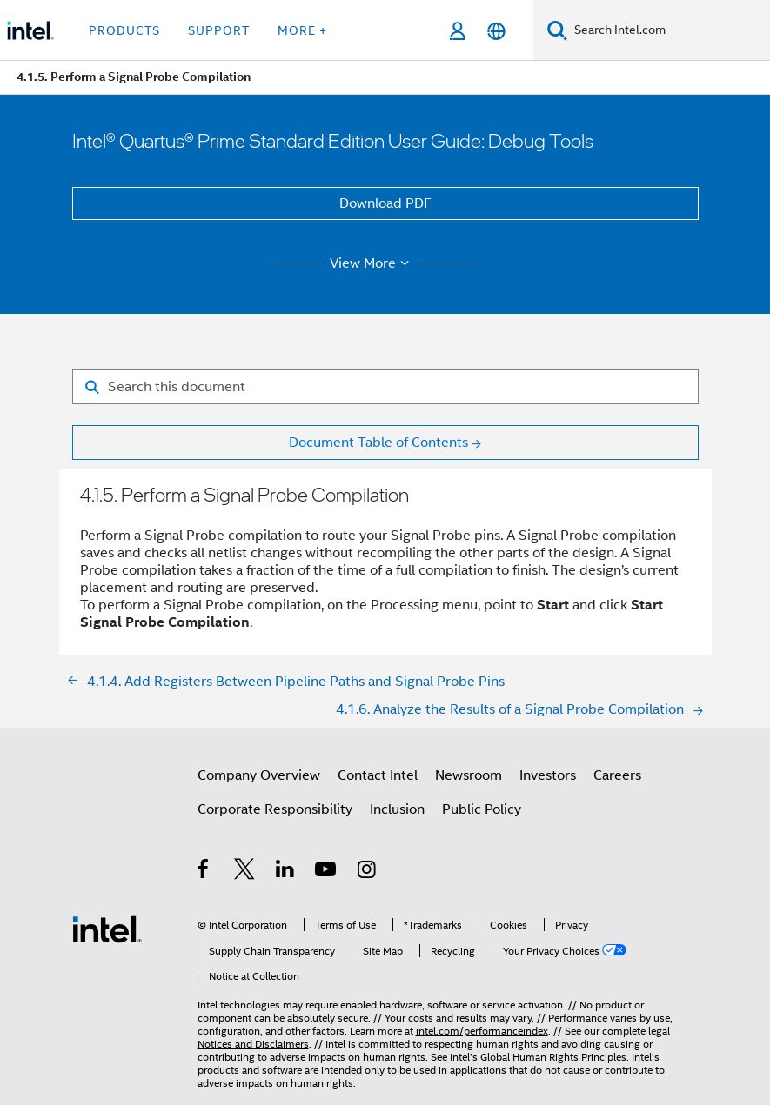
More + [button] (302, 30)
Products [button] (124, 30)
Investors (547, 775)
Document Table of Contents (378, 442)
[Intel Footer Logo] (107, 928)
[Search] (557, 30)
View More (372, 263)
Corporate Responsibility (275, 809)
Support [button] (219, 30)
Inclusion (397, 809)
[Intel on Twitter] (244, 872)
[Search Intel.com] (668, 30)
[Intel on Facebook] (204, 872)
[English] (496, 31)
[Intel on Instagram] (367, 872)
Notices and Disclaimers (253, 1043)
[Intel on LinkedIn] (285, 872)
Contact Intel (378, 775)
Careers (617, 775)
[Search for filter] (385, 386)
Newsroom (468, 775)
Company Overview (259, 775)
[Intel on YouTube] (326, 872)
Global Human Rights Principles (553, 1056)
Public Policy (481, 809)
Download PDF (385, 203)
